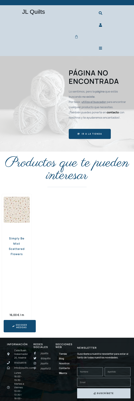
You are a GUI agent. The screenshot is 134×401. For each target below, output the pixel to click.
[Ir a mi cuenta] (100, 25)
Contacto (64, 369)
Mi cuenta (63, 374)
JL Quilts (33, 11)
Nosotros (64, 364)
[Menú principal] (100, 49)
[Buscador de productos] (100, 13)
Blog (61, 360)
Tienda (63, 355)
